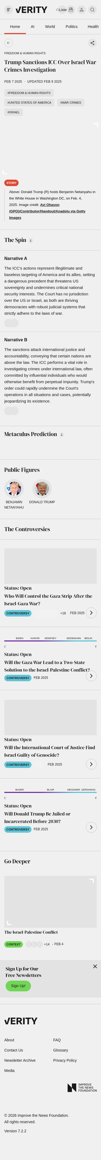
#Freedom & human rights (29, 93)
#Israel (14, 112)
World (50, 26)
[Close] (95, 966)
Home (15, 26)
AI (32, 26)
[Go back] (29, 43)
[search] (92, 9)
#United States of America (29, 102)
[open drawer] (8, 9)
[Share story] (92, 43)
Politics (72, 26)
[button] (50, 648)
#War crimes (70, 102)
